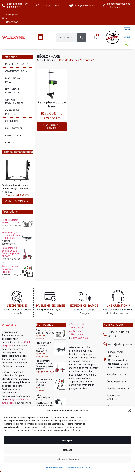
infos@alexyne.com (86, 5)
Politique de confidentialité (77, 467)
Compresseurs (16, 71)
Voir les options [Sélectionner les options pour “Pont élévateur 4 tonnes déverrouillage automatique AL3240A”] (17, 201)
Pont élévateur (16, 64)
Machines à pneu (17, 80)
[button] (129, 410)
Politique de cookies (53, 467)
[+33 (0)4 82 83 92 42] (105, 334)
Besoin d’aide (78, 324)
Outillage (13, 135)
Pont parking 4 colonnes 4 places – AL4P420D (12, 235)
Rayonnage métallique (12, 91)
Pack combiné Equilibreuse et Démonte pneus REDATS (10, 251)
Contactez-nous (50, 5)
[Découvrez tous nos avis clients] (105, 5)
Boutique (52, 60)
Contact (11, 142)
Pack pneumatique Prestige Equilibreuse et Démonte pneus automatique (44, 401)
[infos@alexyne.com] (71, 5)
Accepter (67, 440)
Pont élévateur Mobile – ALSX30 (11, 221)
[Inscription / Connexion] (3, 18)
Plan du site (77, 334)
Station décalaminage (14, 101)
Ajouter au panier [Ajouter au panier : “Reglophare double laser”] (52, 127)
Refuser (67, 449)
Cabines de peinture (12, 112)
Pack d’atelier (14, 128)
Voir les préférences (67, 459)
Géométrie (11, 121)
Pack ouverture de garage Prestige (10, 269)
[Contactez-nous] (37, 5)
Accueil (41, 60)
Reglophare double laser (51, 104)
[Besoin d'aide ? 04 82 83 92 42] (3, 5)
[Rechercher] (81, 37)
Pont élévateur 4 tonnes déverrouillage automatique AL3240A (16, 188)
